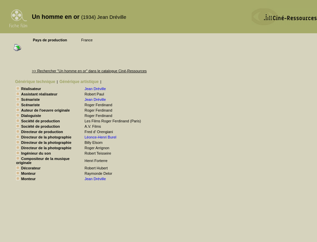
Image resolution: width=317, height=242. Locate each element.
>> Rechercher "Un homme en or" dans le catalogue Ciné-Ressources (89, 71)
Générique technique (35, 81)
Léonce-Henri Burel (100, 137)
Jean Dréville (95, 89)
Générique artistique (79, 81)
